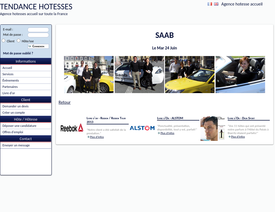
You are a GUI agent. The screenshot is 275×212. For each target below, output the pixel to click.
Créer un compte (13, 113)
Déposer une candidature (19, 126)
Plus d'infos (97, 137)
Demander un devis (15, 106)
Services (7, 74)
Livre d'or (8, 93)
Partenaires (10, 87)
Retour (65, 102)
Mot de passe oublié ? (18, 53)
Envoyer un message (16, 145)
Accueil (7, 68)
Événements (10, 80)
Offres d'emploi (12, 132)
